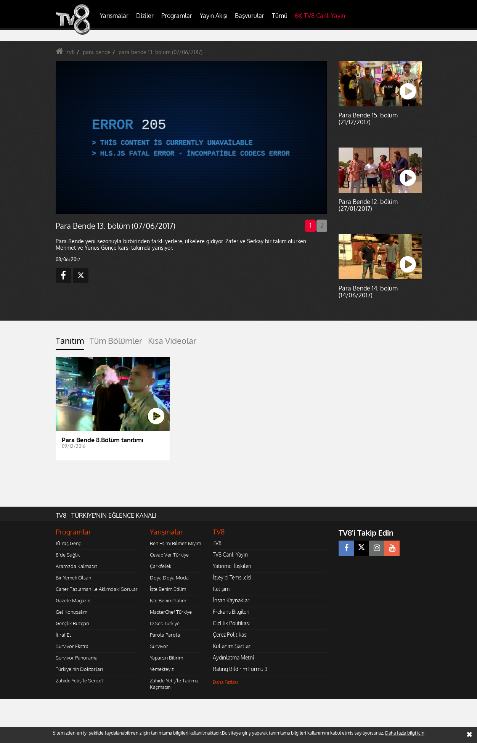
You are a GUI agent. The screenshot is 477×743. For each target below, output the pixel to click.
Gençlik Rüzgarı (72, 623)
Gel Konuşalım (71, 612)
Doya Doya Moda (169, 578)
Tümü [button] (279, 15)
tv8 (71, 52)
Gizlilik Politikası (231, 623)
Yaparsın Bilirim (166, 658)
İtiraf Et (63, 635)
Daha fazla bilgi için (404, 733)
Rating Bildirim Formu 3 (240, 669)
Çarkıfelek (160, 566)
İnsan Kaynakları (232, 600)
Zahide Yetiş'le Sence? (79, 680)
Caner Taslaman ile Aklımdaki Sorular (97, 589)
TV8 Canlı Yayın (320, 15)
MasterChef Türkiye (171, 612)
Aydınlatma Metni (233, 657)
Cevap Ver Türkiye (169, 555)
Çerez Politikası (230, 634)
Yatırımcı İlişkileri (232, 566)
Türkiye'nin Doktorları (79, 669)
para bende (97, 52)
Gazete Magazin (73, 600)
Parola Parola (165, 635)
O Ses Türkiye (165, 623)
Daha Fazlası (225, 682)
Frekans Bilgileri (231, 611)
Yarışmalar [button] (114, 15)
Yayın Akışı (213, 15)
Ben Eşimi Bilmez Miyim (175, 543)
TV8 (217, 543)
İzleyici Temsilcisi (232, 577)
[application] (191, 137)
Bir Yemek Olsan (73, 578)
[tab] (70, 343)
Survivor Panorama (77, 658)
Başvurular (249, 15)
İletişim (221, 589)
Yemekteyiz (162, 669)
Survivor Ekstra (72, 646)
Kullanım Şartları (232, 646)
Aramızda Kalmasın (76, 566)
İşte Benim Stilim (168, 589)
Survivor (159, 646)
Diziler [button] (145, 15)
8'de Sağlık (68, 555)
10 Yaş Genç (68, 543)
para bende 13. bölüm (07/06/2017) (160, 52)
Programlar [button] (176, 15)
